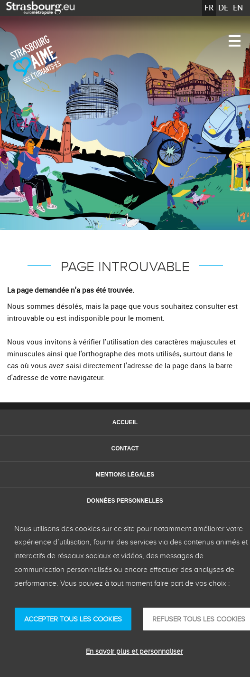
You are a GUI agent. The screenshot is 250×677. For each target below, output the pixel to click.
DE (223, 7)
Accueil (125, 422)
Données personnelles (125, 500)
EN (238, 7)
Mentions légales (125, 474)
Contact (125, 448)
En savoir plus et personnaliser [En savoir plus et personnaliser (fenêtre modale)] (134, 651)
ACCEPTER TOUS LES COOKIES (73, 619)
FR (208, 7)
